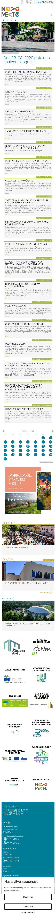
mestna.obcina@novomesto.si (15, 836)
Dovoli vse (28, 897)
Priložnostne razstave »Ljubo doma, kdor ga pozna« (27, 223)
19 (20, 450)
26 (20, 455)
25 (13, 455)
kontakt (27, 2)
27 (28, 455)
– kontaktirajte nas (44, 2)
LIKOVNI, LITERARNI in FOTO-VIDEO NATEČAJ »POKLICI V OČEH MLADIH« (24, 263)
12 (20, 446)
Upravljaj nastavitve (28, 913)
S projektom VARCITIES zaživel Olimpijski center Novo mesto (27, 624)
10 (5, 446)
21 (35, 450)
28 (35, 455)
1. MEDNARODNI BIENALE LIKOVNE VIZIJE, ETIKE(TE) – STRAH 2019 (27, 364)
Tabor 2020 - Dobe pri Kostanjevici (25, 131)
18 (13, 450)
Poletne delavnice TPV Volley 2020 (26, 244)
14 (35, 446)
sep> (52, 431)
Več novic (44, 592)
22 (43, 450)
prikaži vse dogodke (46, 462)
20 (28, 450)
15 (43, 446)
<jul (3, 431)
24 (5, 455)
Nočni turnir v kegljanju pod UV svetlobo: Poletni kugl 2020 (25, 147)
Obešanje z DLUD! (15, 343)
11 (13, 446)
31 (5, 459)
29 (43, 455)
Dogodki (6, 53)
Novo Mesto (15, 12)
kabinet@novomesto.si (13, 857)
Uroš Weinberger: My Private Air (24, 324)
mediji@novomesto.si (12, 875)
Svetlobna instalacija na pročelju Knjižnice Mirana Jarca (26, 201)
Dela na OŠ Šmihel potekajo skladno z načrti (26, 583)
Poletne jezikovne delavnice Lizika (26, 161)
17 (5, 450)
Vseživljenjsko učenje (19, 111)
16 (51, 446)
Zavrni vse (28, 906)
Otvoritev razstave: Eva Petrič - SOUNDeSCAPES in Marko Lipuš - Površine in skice (24, 387)
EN (31, 2)
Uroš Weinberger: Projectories (24, 409)
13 (28, 446)
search (22, 2)
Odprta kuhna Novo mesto (17, 547)
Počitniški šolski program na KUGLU (26, 72)
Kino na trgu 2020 (15, 91)
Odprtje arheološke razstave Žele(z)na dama (23, 285)
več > (7, 84)
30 (51, 455)
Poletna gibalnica (16, 306)
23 (51, 450)
